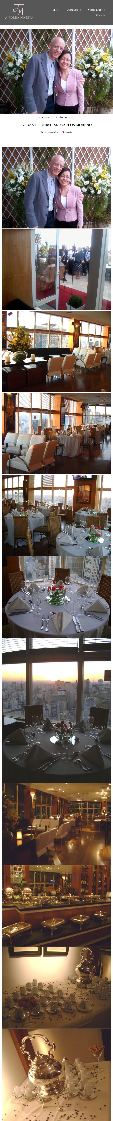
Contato (100, 15)
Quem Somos (74, 10)
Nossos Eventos (96, 10)
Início (56, 10)
